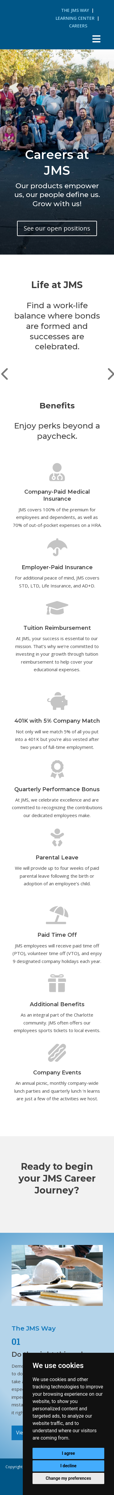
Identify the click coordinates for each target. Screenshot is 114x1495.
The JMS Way (75, 10)
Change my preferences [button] (68, 1478)
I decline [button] (68, 1465)
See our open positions (57, 228)
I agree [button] (68, 1453)
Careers (78, 26)
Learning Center (75, 18)
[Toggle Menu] (96, 38)
